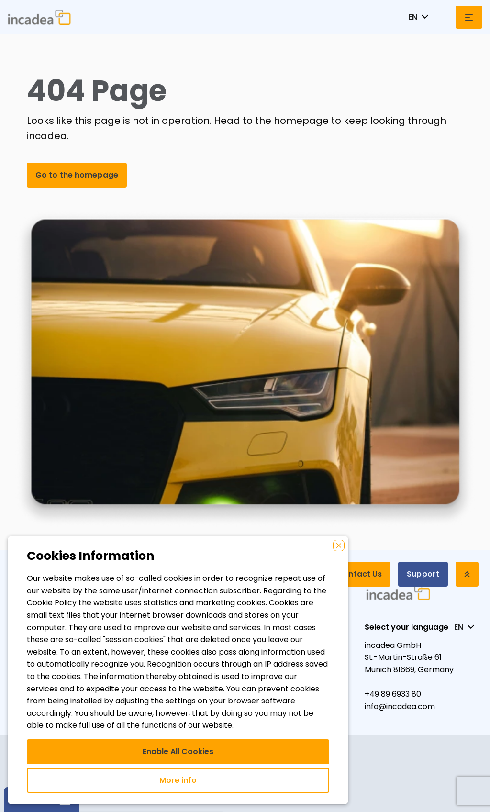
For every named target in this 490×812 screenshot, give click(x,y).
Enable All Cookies (178, 751)
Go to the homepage (76, 174)
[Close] (339, 545)
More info (178, 780)
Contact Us (359, 573)
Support (423, 573)
